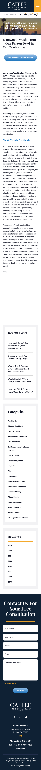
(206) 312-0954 (29, 14)
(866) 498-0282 (24, 745)
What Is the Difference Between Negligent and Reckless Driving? (18, 369)
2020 (10, 577)
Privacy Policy (31, 761)
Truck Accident (14, 512)
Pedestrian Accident (17, 486)
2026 (10, 545)
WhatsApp (20, 748)
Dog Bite (11, 466)
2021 (10, 571)
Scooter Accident (15, 502)
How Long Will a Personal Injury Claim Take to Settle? (20, 390)
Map (20, 736)
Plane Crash (13, 497)
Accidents (12, 421)
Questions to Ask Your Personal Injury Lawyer (18, 357)
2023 (10, 561)
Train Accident (14, 507)
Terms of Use (20, 763)
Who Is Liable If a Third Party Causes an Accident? (20, 380)
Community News (15, 460)
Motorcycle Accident (17, 481)
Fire (9, 471)
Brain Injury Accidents (17, 436)
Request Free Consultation (20, 57)
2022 (10, 566)
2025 (10, 551)
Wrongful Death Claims (18, 518)
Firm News (12, 476)
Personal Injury (14, 492)
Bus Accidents (14, 442)
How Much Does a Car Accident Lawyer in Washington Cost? (18, 346)
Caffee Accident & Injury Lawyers (18, 448)
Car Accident (13, 455)
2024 (10, 556)
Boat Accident (14, 431)
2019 (10, 582)
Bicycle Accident (15, 426)
